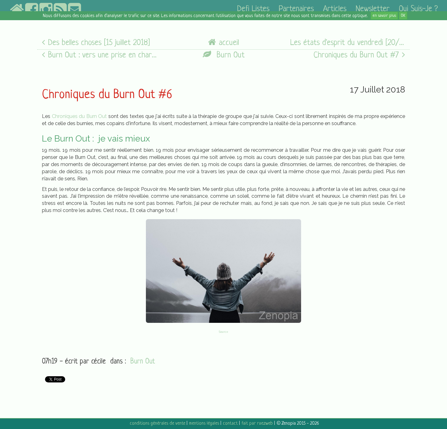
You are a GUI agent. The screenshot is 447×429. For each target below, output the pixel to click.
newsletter (373, 9)
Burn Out (224, 55)
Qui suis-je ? (418, 9)
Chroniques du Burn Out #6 (107, 95)
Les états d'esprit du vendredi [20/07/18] (347, 42)
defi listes (253, 9)
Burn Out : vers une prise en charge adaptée (99, 55)
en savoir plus (384, 15)
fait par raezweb (257, 423)
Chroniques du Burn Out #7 (359, 55)
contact (230, 423)
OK (403, 15)
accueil (223, 42)
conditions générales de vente (157, 423)
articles (334, 9)
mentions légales (204, 423)
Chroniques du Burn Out (79, 116)
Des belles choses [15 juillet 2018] (96, 42)
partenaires (296, 9)
